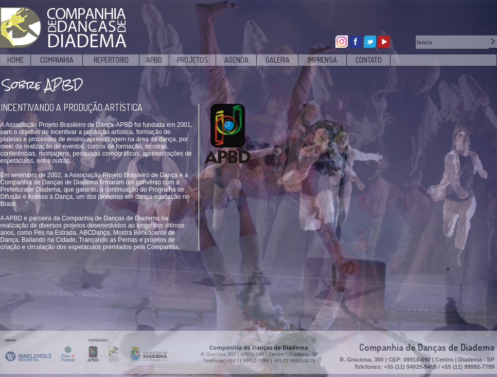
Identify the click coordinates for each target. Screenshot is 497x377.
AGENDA (236, 59)
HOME (15, 59)
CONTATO (369, 59)
